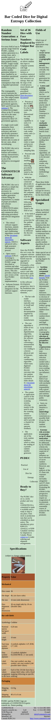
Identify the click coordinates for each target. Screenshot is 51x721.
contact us (24, 537)
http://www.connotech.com (40, 718)
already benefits (44, 277)
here (31, 278)
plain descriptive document (26, 96)
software (8, 256)
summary (4, 108)
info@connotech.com (42, 714)
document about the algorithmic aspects (11, 238)
